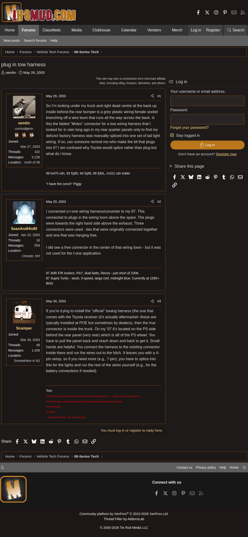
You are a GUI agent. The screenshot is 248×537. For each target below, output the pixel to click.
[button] (64, 30)
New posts (12, 40)
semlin (13, 75)
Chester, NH (33, 258)
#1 (157, 98)
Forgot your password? (187, 130)
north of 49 (34, 165)
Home (10, 30)
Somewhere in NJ (29, 363)
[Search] (235, 30)
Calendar (129, 30)
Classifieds (51, 30)
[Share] (150, 98)
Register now (224, 156)
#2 (157, 204)
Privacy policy (202, 469)
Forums (29, 30)
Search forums (35, 40)
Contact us (179, 469)
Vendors (154, 30)
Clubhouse (101, 30)
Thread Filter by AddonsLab (124, 520)
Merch (177, 30)
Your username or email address (195, 94)
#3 (157, 303)
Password (176, 112)
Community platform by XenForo (124, 515)
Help (54, 40)
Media (77, 30)
